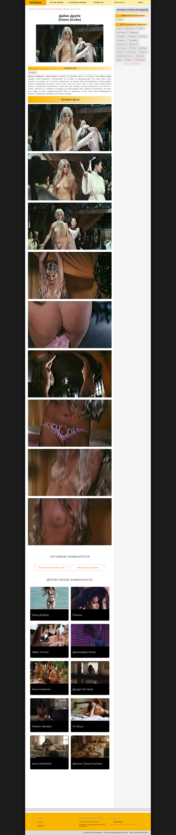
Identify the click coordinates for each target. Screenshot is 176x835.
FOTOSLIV (36, 2)
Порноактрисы (130, 28)
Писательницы (122, 48)
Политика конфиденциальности (115, 833)
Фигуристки (143, 52)
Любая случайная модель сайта (51, 568)
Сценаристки (121, 40)
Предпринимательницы (125, 56)
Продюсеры (132, 36)
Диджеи (119, 60)
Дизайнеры (143, 48)
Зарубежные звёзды (78, 2)
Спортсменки (121, 32)
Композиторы (121, 44)
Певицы (140, 28)
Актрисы (119, 19)
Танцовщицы (133, 40)
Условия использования (92, 833)
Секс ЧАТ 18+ (119, 2)
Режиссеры (143, 36)
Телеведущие (133, 32)
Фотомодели (121, 36)
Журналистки (133, 44)
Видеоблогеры (131, 52)
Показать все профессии (132, 64)
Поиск (140, 2)
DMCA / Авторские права (138, 833)
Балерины (128, 60)
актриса (32, 72)
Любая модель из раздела (88, 568)
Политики (133, 48)
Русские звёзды (57, 2)
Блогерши (120, 52)
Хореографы (140, 56)
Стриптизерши (140, 60)
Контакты (41, 825)
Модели (119, 28)
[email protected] (118, 821)
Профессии (98, 2)
